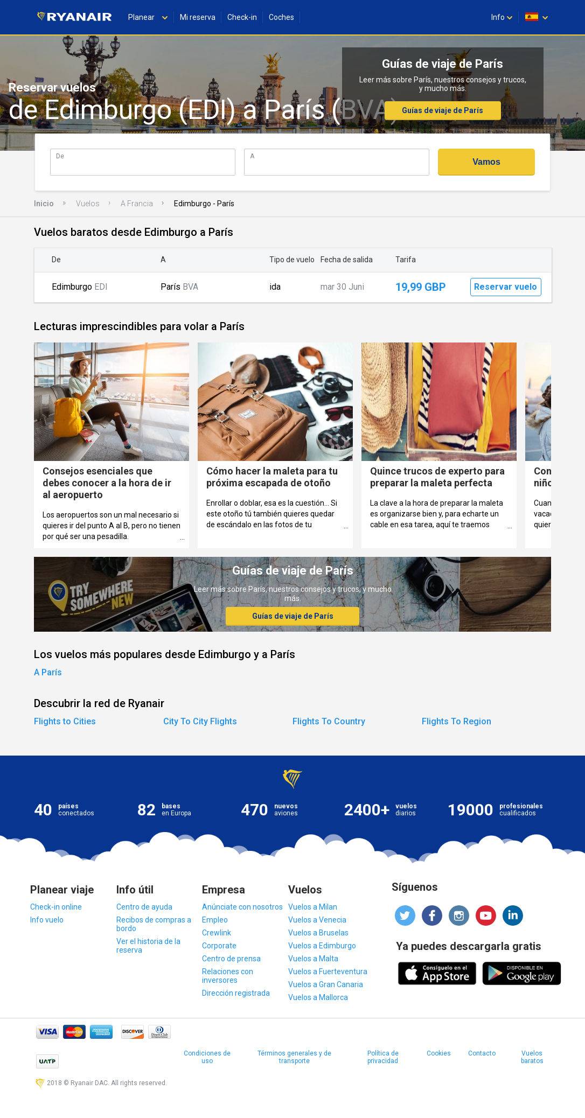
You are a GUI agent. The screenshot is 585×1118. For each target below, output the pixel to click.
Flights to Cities (65, 721)
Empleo (215, 920)
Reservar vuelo (505, 287)
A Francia (137, 203)
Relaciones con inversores (227, 975)
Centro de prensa (231, 958)
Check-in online (56, 907)
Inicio (44, 203)
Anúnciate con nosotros (242, 907)
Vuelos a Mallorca (318, 997)
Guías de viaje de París (442, 110)
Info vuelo (47, 920)
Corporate (219, 945)
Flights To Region (456, 721)
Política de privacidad (383, 1057)
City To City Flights (200, 721)
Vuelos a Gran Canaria (325, 984)
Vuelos (88, 203)
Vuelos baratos (532, 1057)
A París (48, 672)
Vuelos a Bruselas (318, 932)
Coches (281, 17)
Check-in (242, 17)
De (60, 155)
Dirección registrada (236, 993)
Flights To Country (328, 721)
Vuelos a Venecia (317, 920)
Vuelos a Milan (312, 907)
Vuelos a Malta (313, 958)
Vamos (486, 161)
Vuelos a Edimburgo (322, 945)
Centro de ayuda (144, 907)
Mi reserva (197, 17)
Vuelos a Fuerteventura (327, 971)
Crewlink (216, 932)
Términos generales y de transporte (294, 1057)
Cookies (439, 1053)
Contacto (482, 1053)
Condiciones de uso (207, 1057)
